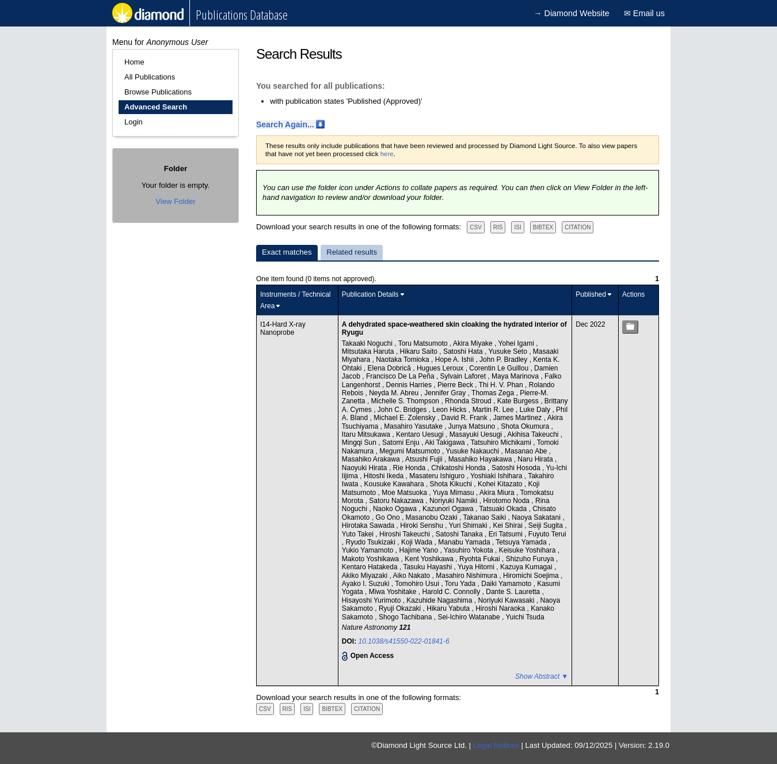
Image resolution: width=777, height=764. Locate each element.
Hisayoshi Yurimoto (372, 600)
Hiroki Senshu (422, 525)
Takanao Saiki (485, 517)
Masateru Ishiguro (437, 476)
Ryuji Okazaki (401, 608)
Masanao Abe (527, 451)
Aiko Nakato (412, 576)
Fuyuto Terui (547, 534)
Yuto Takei (359, 534)
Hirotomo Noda (507, 501)
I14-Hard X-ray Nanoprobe (283, 328)
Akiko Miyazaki (366, 576)
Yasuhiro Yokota (469, 550)
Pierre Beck (456, 385)
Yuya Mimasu (454, 493)
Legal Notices (496, 745)
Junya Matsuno (472, 426)
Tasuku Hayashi (428, 567)
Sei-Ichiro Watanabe (469, 617)
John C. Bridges (403, 410)
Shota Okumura (526, 426)
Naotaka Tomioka (403, 359)
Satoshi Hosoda (517, 468)
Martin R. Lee (494, 410)
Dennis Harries (410, 385)
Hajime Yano (419, 550)
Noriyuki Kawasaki (507, 600)
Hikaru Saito (420, 351)
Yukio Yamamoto (368, 550)
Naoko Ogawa (395, 509)
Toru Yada (461, 584)
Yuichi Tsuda (524, 617)
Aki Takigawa (446, 442)
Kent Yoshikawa (430, 559)
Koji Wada (418, 542)
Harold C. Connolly (452, 592)
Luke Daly (536, 410)
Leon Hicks (450, 410)
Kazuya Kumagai (527, 567)
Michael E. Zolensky (405, 418)
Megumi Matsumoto (410, 451)
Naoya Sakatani (537, 517)
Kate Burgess (518, 401)
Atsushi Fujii (424, 459)
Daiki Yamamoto (507, 584)
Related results (351, 252)
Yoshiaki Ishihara (497, 476)
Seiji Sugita (546, 525)
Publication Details (370, 294)
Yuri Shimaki (469, 525)
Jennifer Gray (445, 393)
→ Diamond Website (572, 13)
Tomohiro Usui (418, 584)
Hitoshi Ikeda (385, 476)
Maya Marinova (516, 376)
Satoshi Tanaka (460, 534)
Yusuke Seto (508, 351)
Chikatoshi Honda (459, 468)
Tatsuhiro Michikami (502, 442)
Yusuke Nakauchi (473, 451)
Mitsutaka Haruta (369, 351)
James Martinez (518, 418)
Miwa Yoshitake (393, 592)
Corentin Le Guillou (499, 368)
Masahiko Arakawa (372, 459)
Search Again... (285, 124)
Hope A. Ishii (455, 359)
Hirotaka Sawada (369, 525)
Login (133, 122)
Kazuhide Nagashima (440, 600)
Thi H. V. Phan (502, 385)
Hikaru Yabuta (448, 608)
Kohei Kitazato (501, 484)
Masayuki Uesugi (477, 434)
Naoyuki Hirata (365, 468)
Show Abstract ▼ (541, 676)
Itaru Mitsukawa (367, 434)
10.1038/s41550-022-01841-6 (404, 641)
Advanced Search (155, 107)
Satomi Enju (401, 442)
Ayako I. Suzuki (366, 584)
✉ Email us (644, 13)
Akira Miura (497, 493)
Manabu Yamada (465, 542)
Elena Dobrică (390, 368)
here (387, 153)
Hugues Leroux (441, 368)
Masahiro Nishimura (467, 576)
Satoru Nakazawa (397, 501)
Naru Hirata (536, 459)
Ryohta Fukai (480, 559)
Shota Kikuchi (452, 484)
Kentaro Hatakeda (370, 567)
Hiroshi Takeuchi (405, 534)
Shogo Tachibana (406, 617)
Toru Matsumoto (424, 343)
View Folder (175, 201)
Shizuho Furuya (531, 559)
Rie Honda (410, 468)
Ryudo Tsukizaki (372, 542)
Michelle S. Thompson (406, 401)
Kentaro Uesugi (420, 434)
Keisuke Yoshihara (528, 550)
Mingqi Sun (360, 442)
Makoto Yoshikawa (371, 559)
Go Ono (389, 517)
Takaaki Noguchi (368, 343)
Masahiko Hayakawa (481, 459)
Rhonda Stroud (469, 401)
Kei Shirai (508, 525)
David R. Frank (465, 418)
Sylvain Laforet (464, 376)
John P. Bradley (504, 359)
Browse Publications (158, 92)
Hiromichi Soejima (532, 576)
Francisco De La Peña (401, 376)
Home (134, 62)
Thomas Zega (493, 393)
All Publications (149, 77)
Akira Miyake (473, 343)
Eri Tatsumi (506, 534)
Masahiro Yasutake (414, 426)
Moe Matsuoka (405, 493)
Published (591, 294)
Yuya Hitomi (477, 567)
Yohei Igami (517, 343)
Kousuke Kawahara (395, 484)
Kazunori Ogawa (448, 509)
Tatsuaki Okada (503, 509)
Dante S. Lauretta (514, 592)
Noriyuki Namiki (454, 501)
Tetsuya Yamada (522, 542)
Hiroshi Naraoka (501, 608)
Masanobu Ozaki (432, 517)
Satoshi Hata (464, 351)
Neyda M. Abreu (394, 393)
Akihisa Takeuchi (534, 434)
